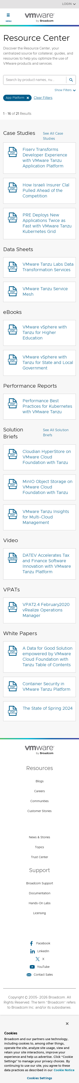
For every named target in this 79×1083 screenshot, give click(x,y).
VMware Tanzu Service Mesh (45, 292)
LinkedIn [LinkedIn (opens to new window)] (39, 951)
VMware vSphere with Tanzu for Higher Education (45, 332)
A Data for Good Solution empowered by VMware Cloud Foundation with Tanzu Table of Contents (47, 656)
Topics (39, 847)
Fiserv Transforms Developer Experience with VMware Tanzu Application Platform (45, 158)
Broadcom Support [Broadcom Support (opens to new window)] (39, 883)
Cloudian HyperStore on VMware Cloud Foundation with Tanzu (47, 457)
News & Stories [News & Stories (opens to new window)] (39, 837)
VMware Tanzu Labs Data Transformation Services (48, 267)
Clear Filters (43, 98)
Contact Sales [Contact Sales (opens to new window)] (39, 974)
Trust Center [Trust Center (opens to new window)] (39, 857)
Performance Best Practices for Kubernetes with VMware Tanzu (47, 406)
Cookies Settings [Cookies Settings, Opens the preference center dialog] (39, 1078)
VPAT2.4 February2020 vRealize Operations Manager (46, 610)
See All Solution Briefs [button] (56, 432)
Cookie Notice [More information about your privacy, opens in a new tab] (64, 1070)
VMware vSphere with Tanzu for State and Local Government (48, 362)
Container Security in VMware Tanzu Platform (46, 687)
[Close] (67, 1023)
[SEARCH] (30, 80)
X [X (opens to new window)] (39, 959)
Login (69, 4)
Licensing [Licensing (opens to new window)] (39, 913)
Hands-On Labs (40, 903)
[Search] (71, 80)
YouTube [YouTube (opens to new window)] (40, 967)
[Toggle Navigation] (8, 15)
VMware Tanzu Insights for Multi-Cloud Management (46, 517)
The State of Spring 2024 (47, 708)
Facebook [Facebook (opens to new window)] (39, 943)
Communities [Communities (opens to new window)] (39, 801)
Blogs (40, 781)
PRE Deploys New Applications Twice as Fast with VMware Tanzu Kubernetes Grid (47, 223)
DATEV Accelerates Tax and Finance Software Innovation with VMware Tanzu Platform (47, 563)
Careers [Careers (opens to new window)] (39, 791)
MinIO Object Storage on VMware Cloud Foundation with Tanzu (47, 487)
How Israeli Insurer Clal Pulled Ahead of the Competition (46, 190)
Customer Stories (39, 811)
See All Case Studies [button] (53, 136)
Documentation (39, 893)
